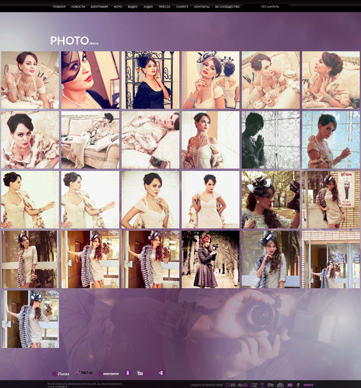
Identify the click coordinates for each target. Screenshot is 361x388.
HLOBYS (62, 386)
